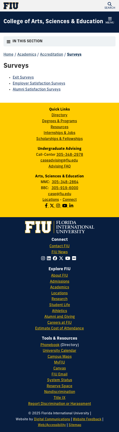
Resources (59, 127)
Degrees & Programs (59, 121)
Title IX (59, 398)
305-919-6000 (65, 188)
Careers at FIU (59, 323)
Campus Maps (60, 357)
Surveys (74, 55)
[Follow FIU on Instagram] (44, 258)
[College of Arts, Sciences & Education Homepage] (53, 22)
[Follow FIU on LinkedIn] (50, 258)
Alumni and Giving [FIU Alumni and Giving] (59, 317)
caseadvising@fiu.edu (59, 160)
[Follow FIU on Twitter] (62, 258)
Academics (26, 55)
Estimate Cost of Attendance (59, 328)
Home (8, 55)
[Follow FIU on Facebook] (56, 258)
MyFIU (59, 362)
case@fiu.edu (59, 194)
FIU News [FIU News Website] (60, 252)
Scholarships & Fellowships (59, 139)
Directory (59, 115)
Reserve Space (59, 386)
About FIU (59, 276)
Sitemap (75, 425)
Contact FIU (59, 246)
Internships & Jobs (59, 133)
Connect (70, 200)
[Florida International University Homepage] (31, 6)
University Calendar (59, 351)
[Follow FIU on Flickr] (75, 258)
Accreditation (51, 55)
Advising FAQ (60, 166)
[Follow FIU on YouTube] (68, 258)
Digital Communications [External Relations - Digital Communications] (52, 419)
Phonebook (50, 345)
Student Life (59, 305)
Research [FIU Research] (59, 299)
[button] (110, 5)
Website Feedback (87, 419)
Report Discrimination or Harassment (59, 404)
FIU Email (59, 374)
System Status (59, 380)
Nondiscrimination (59, 392)
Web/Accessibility (52, 425)
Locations (51, 200)
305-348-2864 (65, 182)
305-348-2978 (69, 155)
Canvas (59, 368)
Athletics (59, 311)
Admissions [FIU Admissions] (59, 282)
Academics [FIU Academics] (59, 287)
